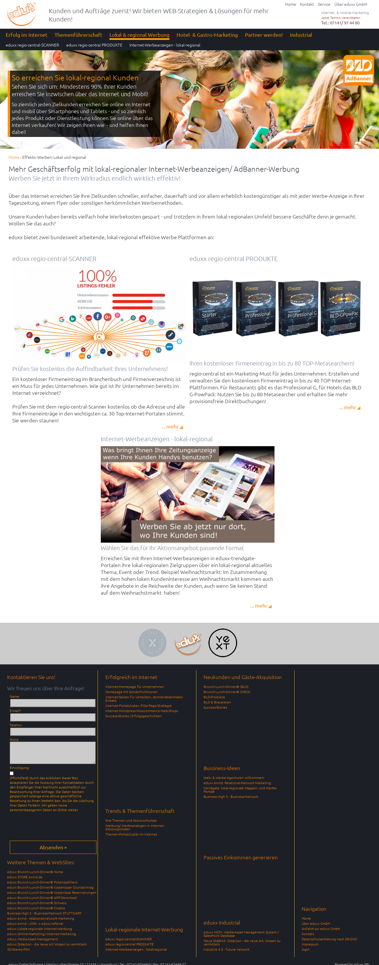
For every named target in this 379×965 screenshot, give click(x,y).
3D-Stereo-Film (18, 949)
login (306, 949)
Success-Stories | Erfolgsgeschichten (133, 715)
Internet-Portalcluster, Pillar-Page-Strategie (138, 705)
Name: (15, 696)
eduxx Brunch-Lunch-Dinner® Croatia (36, 908)
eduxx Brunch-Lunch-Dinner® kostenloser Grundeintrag (50, 887)
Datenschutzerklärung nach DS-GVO (329, 939)
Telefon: (16, 725)
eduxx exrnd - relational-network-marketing (40, 918)
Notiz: (14, 739)
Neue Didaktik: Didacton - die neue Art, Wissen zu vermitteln (242, 942)
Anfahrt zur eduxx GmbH (321, 928)
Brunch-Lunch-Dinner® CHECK (227, 691)
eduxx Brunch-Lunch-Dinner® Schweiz (36, 902)
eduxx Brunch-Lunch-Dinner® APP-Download (42, 897)
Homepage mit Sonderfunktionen (131, 691)
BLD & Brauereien (217, 702)
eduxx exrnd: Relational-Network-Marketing (237, 782)
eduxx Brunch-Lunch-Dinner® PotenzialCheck (42, 882)
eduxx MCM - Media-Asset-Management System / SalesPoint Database (241, 934)
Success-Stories (215, 707)
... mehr (170, 426)
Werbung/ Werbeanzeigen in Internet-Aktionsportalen (135, 827)
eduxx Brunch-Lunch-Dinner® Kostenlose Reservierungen (51, 892)
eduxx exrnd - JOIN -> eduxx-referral (35, 923)
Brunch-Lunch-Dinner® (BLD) (226, 686)
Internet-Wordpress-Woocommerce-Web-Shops (141, 710)
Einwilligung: (20, 767)
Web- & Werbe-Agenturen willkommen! (234, 777)
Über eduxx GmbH (316, 923)
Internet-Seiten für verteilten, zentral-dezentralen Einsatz (144, 699)
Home (306, 918)
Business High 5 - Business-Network (231, 796)
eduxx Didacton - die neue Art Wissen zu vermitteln (47, 944)
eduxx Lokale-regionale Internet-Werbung (39, 928)
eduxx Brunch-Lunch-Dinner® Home (35, 871)
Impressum (310, 944)
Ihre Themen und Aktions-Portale (131, 820)
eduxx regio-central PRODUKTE (129, 944)
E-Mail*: (16, 710)
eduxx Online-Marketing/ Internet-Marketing (41, 933)
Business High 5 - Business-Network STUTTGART (44, 913)
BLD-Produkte (214, 697)
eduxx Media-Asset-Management (32, 939)
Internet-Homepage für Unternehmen (134, 686)
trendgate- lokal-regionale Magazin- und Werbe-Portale (240, 790)
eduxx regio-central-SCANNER (128, 939)
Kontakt (308, 933)
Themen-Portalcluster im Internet (131, 834)
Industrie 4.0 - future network (227, 949)
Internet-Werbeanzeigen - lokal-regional (136, 949)
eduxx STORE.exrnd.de (24, 877)
